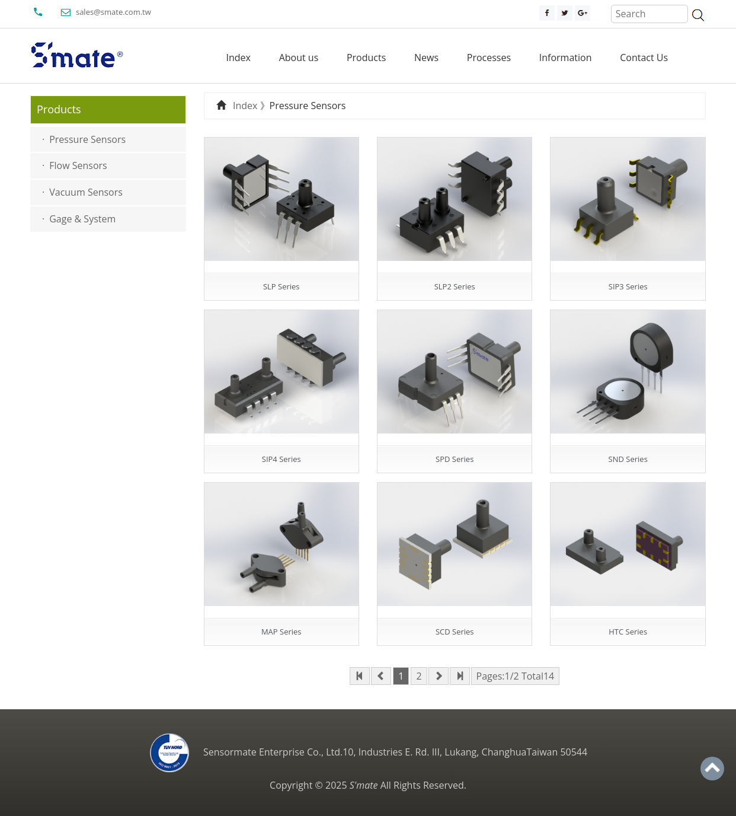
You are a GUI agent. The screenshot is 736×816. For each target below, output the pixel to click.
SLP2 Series (454, 286)
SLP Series (281, 286)
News (426, 57)
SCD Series (455, 631)
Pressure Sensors (87, 139)
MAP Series (281, 631)
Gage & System (82, 218)
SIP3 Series (628, 286)
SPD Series (454, 459)
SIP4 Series (281, 459)
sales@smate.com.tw (113, 12)
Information (565, 57)
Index (238, 57)
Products (366, 57)
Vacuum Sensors (86, 192)
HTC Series (628, 631)
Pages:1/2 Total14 (515, 676)
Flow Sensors (78, 165)
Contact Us (644, 57)
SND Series (628, 459)
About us (299, 57)
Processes (489, 57)
